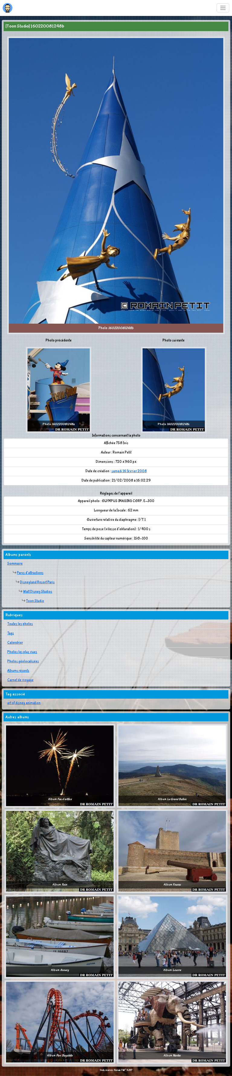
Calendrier (15, 643)
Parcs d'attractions (30, 573)
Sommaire (15, 564)
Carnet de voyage (20, 680)
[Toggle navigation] (223, 8)
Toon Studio (35, 601)
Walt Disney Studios (37, 592)
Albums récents (18, 671)
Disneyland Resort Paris (37, 582)
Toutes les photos (20, 624)
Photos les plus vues (22, 652)
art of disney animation (23, 703)
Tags (10, 633)
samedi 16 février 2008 (129, 471)
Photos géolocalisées (23, 661)
